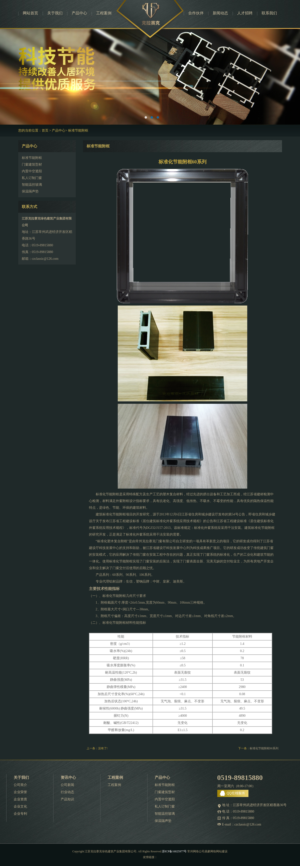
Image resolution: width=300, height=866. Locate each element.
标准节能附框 (78, 130)
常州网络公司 (196, 851)
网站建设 (222, 851)
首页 (45, 130)
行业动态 (67, 792)
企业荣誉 (20, 792)
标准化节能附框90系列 (264, 748)
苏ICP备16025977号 (174, 851)
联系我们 (269, 13)
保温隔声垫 (163, 821)
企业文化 (20, 806)
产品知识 (67, 799)
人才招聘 (245, 13)
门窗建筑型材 (165, 792)
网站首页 (30, 13)
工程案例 (104, 13)
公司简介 (20, 785)
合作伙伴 (196, 13)
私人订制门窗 (165, 806)
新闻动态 (220, 13)
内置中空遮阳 (165, 799)
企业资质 (20, 799)
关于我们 (55, 13)
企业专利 (20, 813)
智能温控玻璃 (165, 813)
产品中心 (79, 13)
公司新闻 (67, 785)
